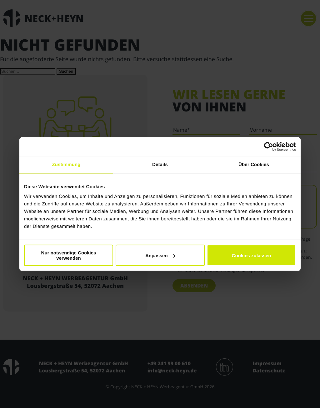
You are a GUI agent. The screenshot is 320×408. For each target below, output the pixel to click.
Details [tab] (160, 164)
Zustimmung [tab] (66, 164)
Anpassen (160, 255)
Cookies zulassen (251, 255)
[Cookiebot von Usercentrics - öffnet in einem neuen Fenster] (268, 146)
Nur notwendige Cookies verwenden (68, 255)
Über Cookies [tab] (253, 164)
